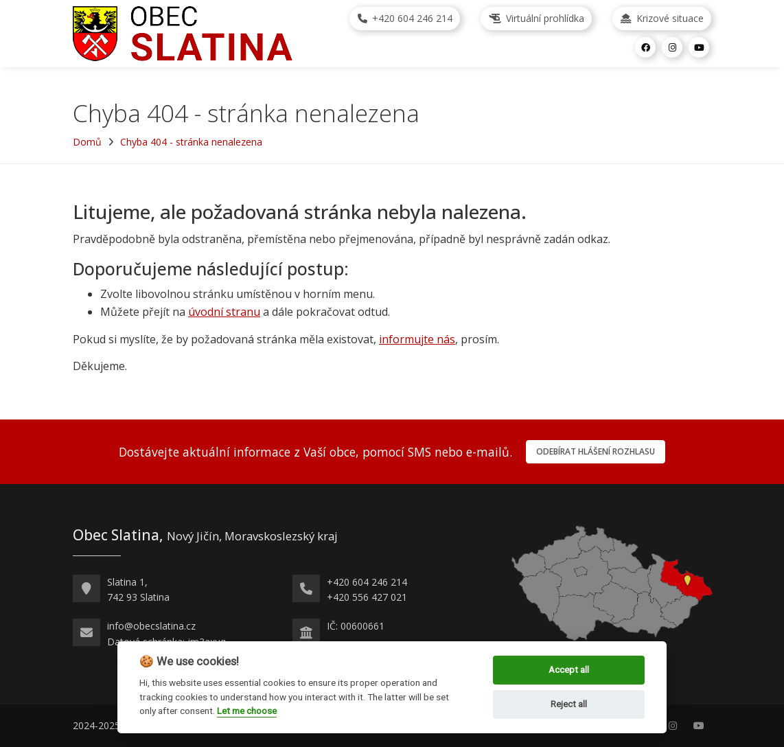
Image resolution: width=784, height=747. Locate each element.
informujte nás (417, 339)
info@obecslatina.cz (151, 625)
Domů (87, 141)
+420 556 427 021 (367, 597)
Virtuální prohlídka (536, 18)
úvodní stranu (224, 311)
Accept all (569, 670)
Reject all (569, 704)
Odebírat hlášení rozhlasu (595, 451)
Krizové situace (662, 18)
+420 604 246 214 (405, 18)
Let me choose (247, 710)
